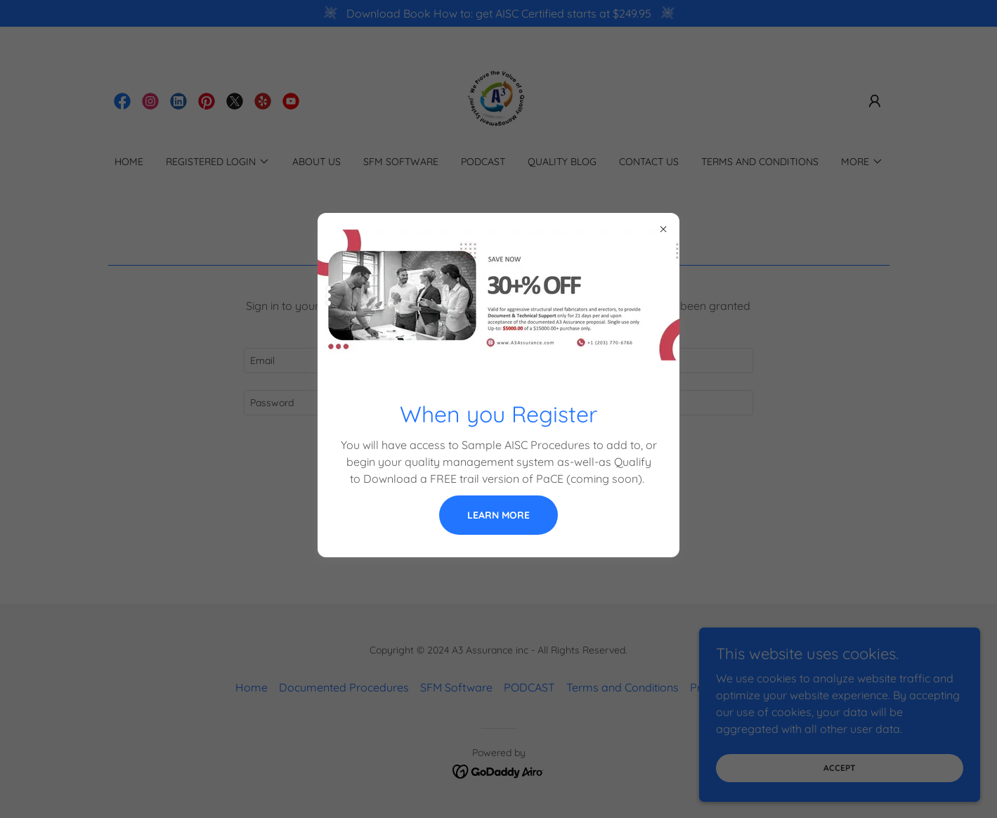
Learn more (498, 515)
